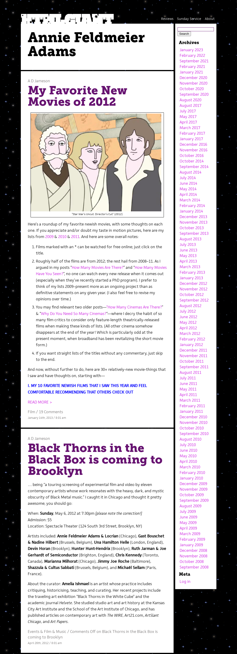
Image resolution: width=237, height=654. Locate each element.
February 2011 (192, 405)
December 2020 (193, 77)
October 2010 (192, 428)
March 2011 (190, 400)
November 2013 (193, 222)
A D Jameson (39, 80)
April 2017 (188, 122)
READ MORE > (40, 402)
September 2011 (194, 366)
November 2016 (193, 149)
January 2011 (191, 411)
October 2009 (192, 494)
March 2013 (190, 266)
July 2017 (188, 111)
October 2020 (192, 88)
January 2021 (191, 72)
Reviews (167, 18)
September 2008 (194, 567)
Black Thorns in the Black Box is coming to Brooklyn (95, 459)
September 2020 (194, 94)
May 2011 (188, 389)
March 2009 (190, 533)
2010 (62, 236)
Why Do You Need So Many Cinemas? (73, 313)
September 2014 (194, 166)
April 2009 (188, 528)
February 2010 (192, 472)
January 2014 (191, 211)
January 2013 (191, 277)
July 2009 (188, 511)
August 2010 (190, 439)
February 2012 (192, 339)
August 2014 (190, 172)
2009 (49, 236)
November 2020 (193, 83)
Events (33, 631)
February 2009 (192, 539)
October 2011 (192, 361)
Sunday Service (189, 18)
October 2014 (192, 161)
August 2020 (190, 99)
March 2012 (190, 333)
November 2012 (193, 289)
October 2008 (192, 561)
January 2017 (191, 138)
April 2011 (188, 394)
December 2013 (193, 216)
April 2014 (188, 194)
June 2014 (188, 183)
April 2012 (188, 327)
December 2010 (193, 416)
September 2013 (194, 233)
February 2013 (192, 272)
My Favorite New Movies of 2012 (77, 96)
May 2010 (188, 455)
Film (31, 411)
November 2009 (193, 489)
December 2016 (193, 144)
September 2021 (194, 60)
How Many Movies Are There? (97, 267)
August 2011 (190, 372)
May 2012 (188, 322)
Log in (185, 581)
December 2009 (193, 483)
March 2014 (190, 200)
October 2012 (192, 294)
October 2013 (192, 227)
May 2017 (188, 116)
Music (61, 631)
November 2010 (193, 422)
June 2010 (188, 450)
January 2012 (191, 344)
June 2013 (188, 250)
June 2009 (188, 517)
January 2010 (191, 478)
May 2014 (188, 188)
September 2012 (194, 300)
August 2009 (190, 505)
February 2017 (192, 133)
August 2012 (190, 305)
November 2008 (193, 556)
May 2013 (188, 255)
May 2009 (188, 522)
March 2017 (190, 127)
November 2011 (193, 355)
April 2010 (188, 461)
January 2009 (191, 544)
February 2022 (192, 55)
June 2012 (188, 316)
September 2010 (194, 433)
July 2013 (188, 244)
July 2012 (188, 311)
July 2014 (188, 177)
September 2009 (194, 500)
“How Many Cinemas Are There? (134, 307)
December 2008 (193, 550)
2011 (75, 236)
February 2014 (192, 205)
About (210, 18)
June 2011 (188, 383)
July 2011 (188, 378)
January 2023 (191, 49)
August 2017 (190, 105)
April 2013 (188, 261)
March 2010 (190, 467)
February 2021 (192, 66)
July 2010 (188, 444)
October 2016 (192, 155)
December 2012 (193, 283)
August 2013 (190, 238)
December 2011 (193, 350)
